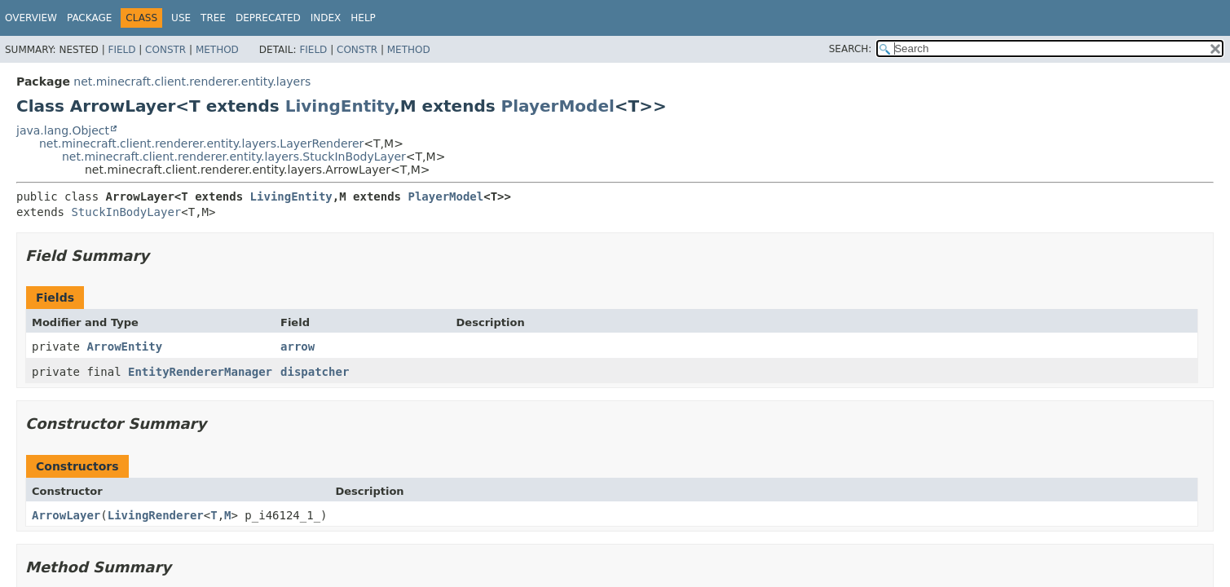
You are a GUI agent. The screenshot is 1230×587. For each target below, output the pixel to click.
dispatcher (314, 371)
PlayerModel (558, 106)
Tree (213, 18)
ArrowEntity (124, 346)
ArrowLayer (66, 515)
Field (121, 49)
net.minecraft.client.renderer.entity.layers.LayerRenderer (201, 143)
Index (326, 18)
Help (363, 18)
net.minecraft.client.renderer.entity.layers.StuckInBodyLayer (234, 156)
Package (89, 18)
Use (181, 18)
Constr (165, 49)
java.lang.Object (62, 130)
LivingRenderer (156, 515)
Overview (31, 18)
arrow (297, 346)
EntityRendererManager (200, 371)
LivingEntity (339, 106)
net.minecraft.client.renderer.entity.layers (192, 81)
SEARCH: (850, 49)
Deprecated (268, 18)
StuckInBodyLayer (126, 211)
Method (217, 49)
